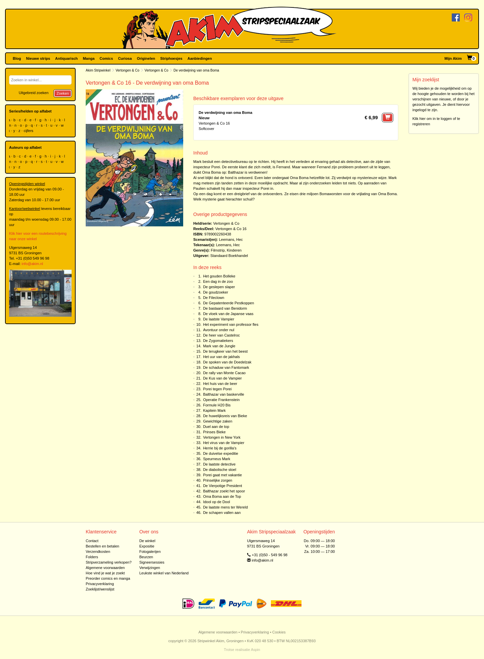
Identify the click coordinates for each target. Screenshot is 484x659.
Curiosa (125, 58)
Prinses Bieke (214, 432)
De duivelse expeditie (220, 453)
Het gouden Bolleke (219, 276)
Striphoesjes (171, 58)
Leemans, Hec (231, 239)
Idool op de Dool (216, 502)
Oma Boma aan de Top (222, 496)
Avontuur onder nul (218, 330)
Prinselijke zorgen (217, 480)
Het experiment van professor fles (230, 324)
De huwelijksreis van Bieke (225, 416)
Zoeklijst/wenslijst (100, 589)
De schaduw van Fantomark (226, 367)
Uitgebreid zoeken (34, 93)
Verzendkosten (98, 552)
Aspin (255, 650)
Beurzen (146, 557)
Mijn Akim (453, 58)
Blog (17, 58)
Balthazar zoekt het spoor (224, 491)
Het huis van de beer (220, 384)
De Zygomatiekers (218, 341)
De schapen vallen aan (222, 513)
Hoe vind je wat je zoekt (105, 573)
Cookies (279, 632)
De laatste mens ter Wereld (225, 507)
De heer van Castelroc (221, 335)
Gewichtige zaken (217, 421)
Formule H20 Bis (217, 405)
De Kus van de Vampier (222, 378)
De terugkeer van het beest (225, 351)
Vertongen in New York (221, 437)
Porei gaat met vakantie (222, 475)
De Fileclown (213, 298)
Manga (88, 58)
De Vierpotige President (222, 486)
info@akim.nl (32, 264)
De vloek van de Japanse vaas (228, 314)
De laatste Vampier (218, 319)
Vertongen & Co (127, 70)
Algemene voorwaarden (105, 568)
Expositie (146, 546)
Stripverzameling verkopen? (108, 562)
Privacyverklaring (100, 584)
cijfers (29, 131)
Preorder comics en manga (108, 578)
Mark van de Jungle (219, 346)
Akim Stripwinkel (98, 70)
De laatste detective (219, 464)
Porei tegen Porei (217, 389)
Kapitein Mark (214, 410)
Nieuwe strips (38, 58)
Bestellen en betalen (102, 546)
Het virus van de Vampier (223, 443)
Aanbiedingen (200, 58)
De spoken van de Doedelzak (227, 362)
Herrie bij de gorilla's (219, 448)
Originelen (146, 58)
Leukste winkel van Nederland (164, 573)
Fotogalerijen (150, 552)
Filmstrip (218, 250)
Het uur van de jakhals (221, 357)
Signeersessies (151, 562)
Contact (92, 541)
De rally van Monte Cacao (224, 373)
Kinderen (234, 250)
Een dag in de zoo (218, 281)
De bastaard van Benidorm (225, 308)
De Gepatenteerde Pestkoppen (228, 303)
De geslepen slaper (219, 287)
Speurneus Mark (216, 459)
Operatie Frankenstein (221, 400)
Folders (92, 557)
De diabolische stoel (219, 470)
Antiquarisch (66, 58)
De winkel (147, 541)
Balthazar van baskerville (223, 394)
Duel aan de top (216, 427)
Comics (106, 58)
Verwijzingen (149, 568)
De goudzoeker (215, 292)
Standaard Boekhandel (229, 256)
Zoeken (62, 93)
